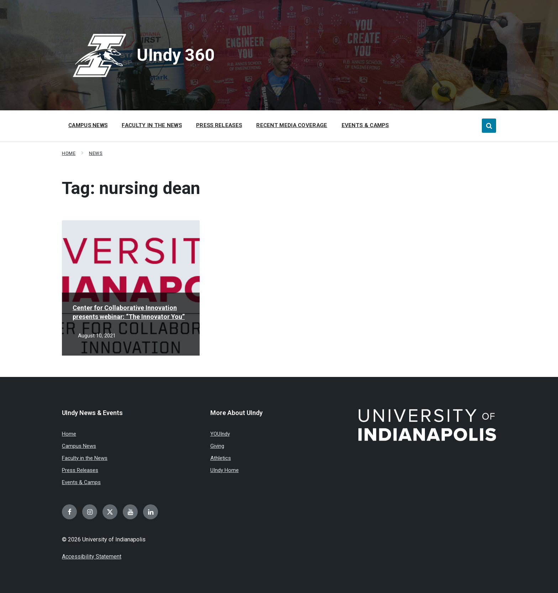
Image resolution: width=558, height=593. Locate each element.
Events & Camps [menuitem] (365, 125)
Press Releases (80, 470)
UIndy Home (224, 470)
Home (68, 153)
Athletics (220, 458)
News (95, 153)
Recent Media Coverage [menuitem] (291, 125)
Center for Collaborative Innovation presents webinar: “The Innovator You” (129, 312)
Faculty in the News (84, 458)
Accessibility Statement (91, 556)
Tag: (131, 188)
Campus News (79, 446)
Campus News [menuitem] (87, 125)
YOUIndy (220, 434)
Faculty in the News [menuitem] (152, 125)
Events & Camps (81, 482)
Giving (217, 446)
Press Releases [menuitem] (219, 125)
